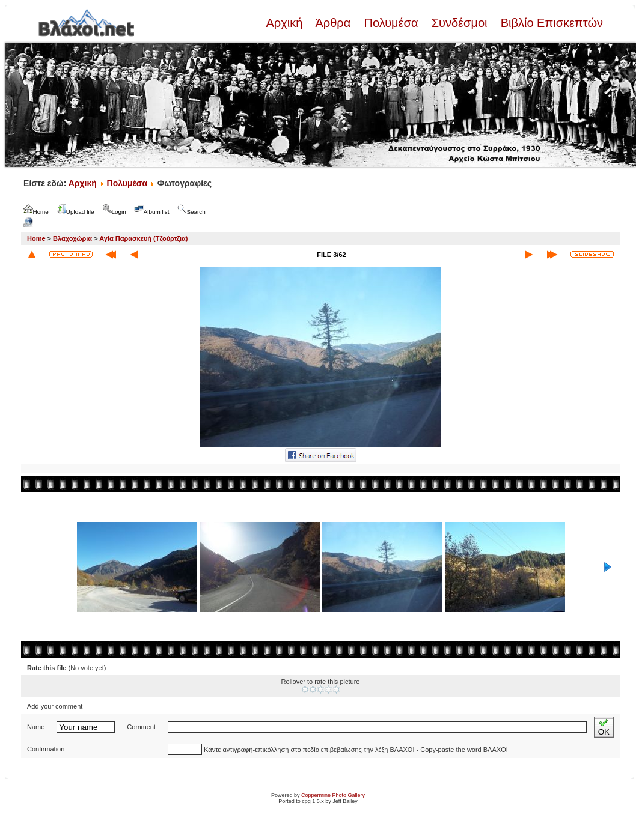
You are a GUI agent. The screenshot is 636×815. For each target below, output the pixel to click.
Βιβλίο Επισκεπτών (550, 22)
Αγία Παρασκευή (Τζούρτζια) (143, 238)
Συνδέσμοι (459, 22)
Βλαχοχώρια (72, 238)
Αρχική (285, 22)
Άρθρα (333, 22)
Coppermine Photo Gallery (333, 795)
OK (604, 727)
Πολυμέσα (391, 22)
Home (36, 238)
